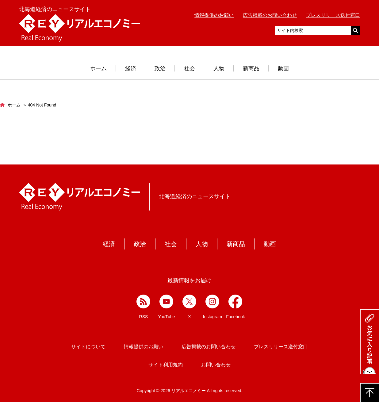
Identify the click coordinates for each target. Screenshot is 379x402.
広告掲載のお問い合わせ (270, 15)
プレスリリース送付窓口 (333, 15)
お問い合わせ (216, 364)
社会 (189, 68)
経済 (130, 68)
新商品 (251, 68)
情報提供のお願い (214, 15)
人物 (218, 68)
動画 (283, 68)
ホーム (98, 68)
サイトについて (88, 346)
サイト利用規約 (165, 364)
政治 (160, 68)
